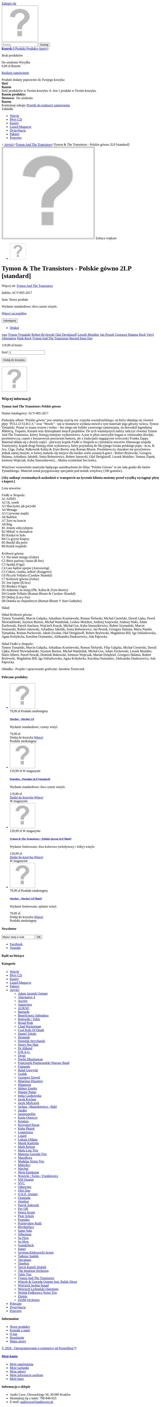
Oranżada (24, 1198)
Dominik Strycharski (31, 1041)
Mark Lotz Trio (28, 1150)
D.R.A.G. (24, 1052)
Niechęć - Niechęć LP (22, 719)
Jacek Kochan (27, 1099)
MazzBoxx (25, 1157)
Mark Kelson (26, 1146)
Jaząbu (22, 1110)
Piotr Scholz (26, 1216)
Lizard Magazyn (20, 126)
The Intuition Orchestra (33, 1270)
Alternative (9, 338)
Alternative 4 (26, 997)
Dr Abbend (25, 1048)
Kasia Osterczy (28, 1117)
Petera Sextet (26, 1212)
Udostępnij (9, 320)
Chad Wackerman (29, 1026)
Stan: (5, 299)
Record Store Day (81, 338)
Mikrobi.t (24, 1165)
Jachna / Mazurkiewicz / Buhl (37, 1106)
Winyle (14, 116)
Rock (142, 334)
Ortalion (23, 1201)
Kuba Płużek (26, 1128)
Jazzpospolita (26, 1114)
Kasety (14, 123)
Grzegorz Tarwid (29, 1077)
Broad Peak (25, 1022)
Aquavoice (25, 1004)
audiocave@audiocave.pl (36, 1402)
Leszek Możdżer (88, 334)
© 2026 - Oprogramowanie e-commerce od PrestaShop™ (39, 1348)
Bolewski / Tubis (29, 1019)
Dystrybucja (18, 130)
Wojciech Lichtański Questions (38, 1289)
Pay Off (23, 1208)
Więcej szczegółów (14, 313)
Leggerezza (25, 1132)
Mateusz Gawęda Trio (32, 1154)
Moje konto (10, 1356)
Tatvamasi (24, 1260)
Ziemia (22, 1296)
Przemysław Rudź (30, 1223)
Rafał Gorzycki (28, 1070)
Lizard (22, 1136)
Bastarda (23, 1012)
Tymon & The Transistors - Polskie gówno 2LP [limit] (40, 838)
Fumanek (24, 1066)
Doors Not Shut (28, 1044)
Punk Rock (24, 338)
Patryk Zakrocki (28, 1205)
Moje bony (17, 1378)
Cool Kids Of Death (31, 1030)
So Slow (23, 1241)
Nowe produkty (20, 1326)
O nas (13, 1334)
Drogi (21, 1055)
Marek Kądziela (28, 1143)
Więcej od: (9, 286)
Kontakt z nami (20, 1330)
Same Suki (25, 1230)
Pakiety (15, 134)
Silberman (24, 1234)
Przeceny (16, 137)
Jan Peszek (107, 334)
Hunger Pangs (27, 1092)
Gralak (22, 1074)
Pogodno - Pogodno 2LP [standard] (30, 778)
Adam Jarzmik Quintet (33, 993)
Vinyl (150, 334)
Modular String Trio (31, 1161)
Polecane (16, 1303)
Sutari (22, 1249)
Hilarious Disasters (30, 1081)
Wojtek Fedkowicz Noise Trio (37, 1292)
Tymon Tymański (19, 334)
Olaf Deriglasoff (66, 334)
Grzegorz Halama (126, 334)
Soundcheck (26, 1245)
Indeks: (7, 292)
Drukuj (14, 327)
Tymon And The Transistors (34, 286)
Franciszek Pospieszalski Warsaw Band (43, 1063)
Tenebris (23, 1263)
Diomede (24, 1037)
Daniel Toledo (27, 1033)
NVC (21, 1183)
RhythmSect (26, 1227)
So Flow (23, 1238)
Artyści (14, 990)
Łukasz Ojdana (27, 1139)
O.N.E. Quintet (28, 1194)
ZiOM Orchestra (28, 1300)
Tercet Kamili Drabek (32, 1267)
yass (4, 334)
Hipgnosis (24, 1084)
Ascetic (23, 1001)
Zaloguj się (9, 3)
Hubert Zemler (27, 1088)
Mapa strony (18, 1341)
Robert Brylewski (43, 334)
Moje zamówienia (21, 1364)
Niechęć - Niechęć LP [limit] (26, 898)
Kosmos (23, 1121)
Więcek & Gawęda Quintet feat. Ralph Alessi (47, 1281)
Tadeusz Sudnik (28, 1256)
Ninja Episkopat (28, 1172)
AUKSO (23, 1008)
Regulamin (17, 1337)
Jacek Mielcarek (28, 1103)
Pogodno (24, 1219)
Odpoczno (24, 1187)
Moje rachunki (19, 1368)
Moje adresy (18, 1371)
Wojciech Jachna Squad (33, 1285)
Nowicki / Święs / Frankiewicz (38, 1176)
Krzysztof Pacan (28, 1125)
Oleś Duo (24, 1190)
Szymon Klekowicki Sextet (36, 1252)
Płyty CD (16, 119)
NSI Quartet (26, 1179)
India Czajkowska (29, 1095)
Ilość (5, 352)
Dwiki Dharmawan (30, 1059)
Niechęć (23, 1168)
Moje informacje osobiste (26, 1375)
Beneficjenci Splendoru (33, 1015)
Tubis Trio (25, 1274)
